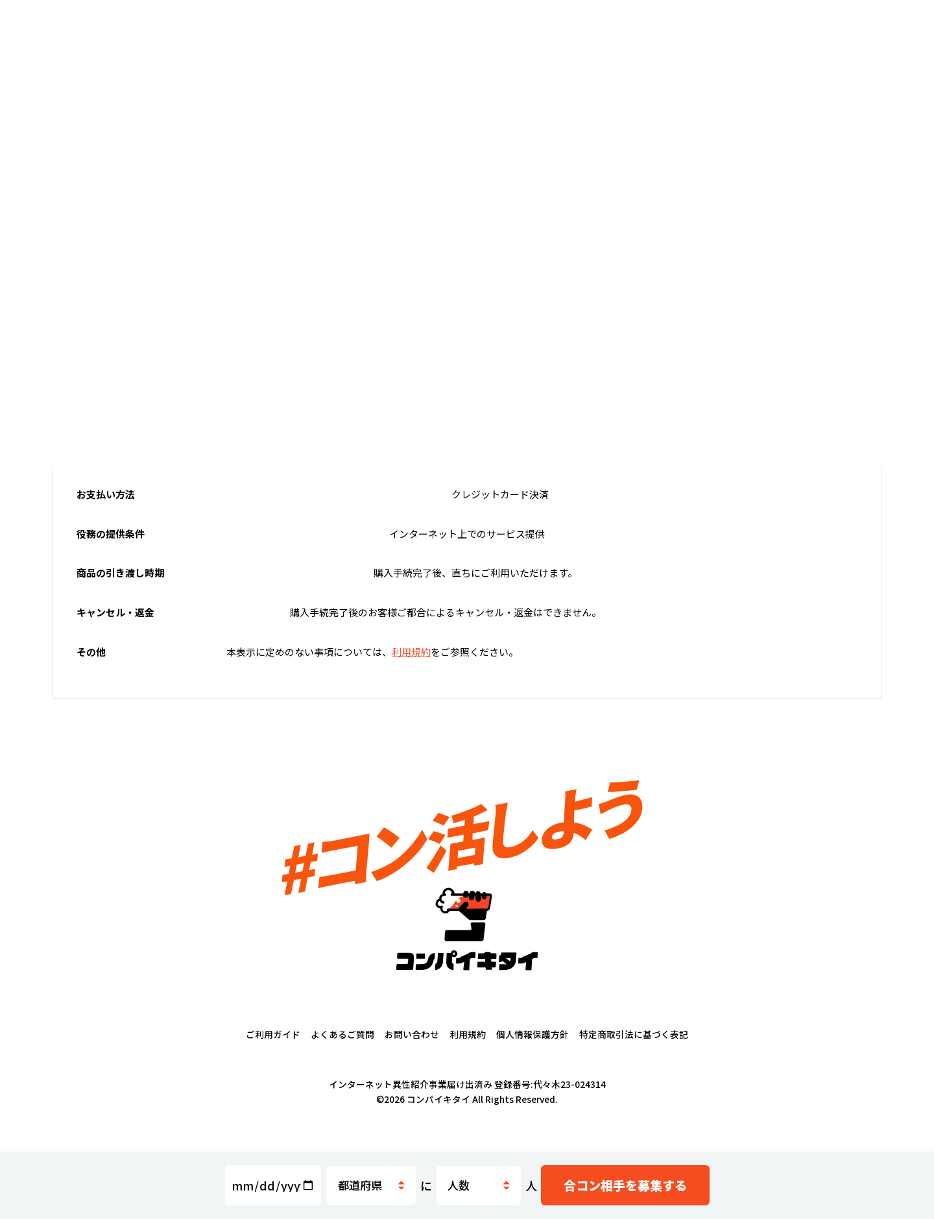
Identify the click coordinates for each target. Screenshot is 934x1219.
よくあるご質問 (342, 1048)
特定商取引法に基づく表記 (633, 1048)
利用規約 (467, 1048)
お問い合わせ (412, 1048)
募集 (629, 1185)
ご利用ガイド (273, 1048)
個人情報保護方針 (532, 1048)
